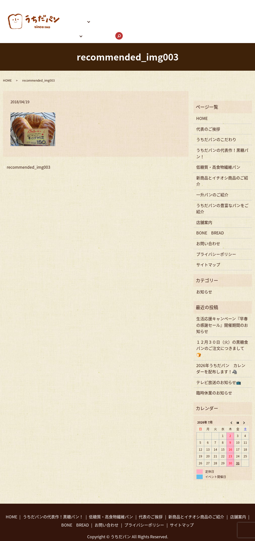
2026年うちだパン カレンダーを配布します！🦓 (220, 352)
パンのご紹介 (74, 13)
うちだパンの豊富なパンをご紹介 (159, 13)
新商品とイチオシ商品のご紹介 (222, 164)
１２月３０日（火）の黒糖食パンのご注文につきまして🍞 (222, 332)
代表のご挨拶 (91, 4)
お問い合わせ (100, 22)
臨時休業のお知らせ (214, 376)
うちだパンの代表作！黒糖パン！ (183, 4)
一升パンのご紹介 (212, 178)
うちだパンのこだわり (128, 4)
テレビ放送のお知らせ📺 (218, 366)
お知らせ (204, 275)
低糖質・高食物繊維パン (218, 151)
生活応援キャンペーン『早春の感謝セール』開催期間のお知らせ (222, 308)
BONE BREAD (110, 13)
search (120, 23)
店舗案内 (70, 22)
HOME (67, 4)
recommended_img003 (28, 150)
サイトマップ (208, 248)
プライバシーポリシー (216, 238)
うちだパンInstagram (213, 13)
